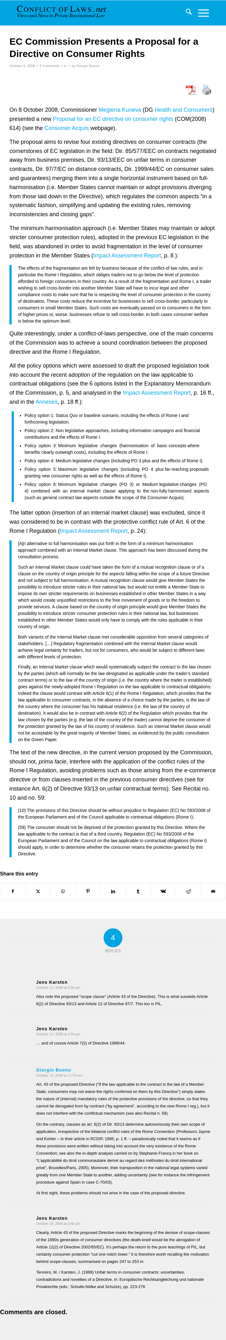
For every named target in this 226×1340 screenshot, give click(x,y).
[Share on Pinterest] (88, 891)
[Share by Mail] (213, 891)
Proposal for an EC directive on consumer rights (113, 119)
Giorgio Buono (87, 66)
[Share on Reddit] (188, 891)
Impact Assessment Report (127, 255)
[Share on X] (38, 891)
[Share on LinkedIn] (113, 891)
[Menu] (200, 12)
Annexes (47, 402)
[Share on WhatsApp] (63, 891)
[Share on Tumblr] (138, 891)
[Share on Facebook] (12, 891)
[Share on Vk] (163, 891)
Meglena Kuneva (120, 110)
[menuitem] (185, 12)
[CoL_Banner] (65, 12)
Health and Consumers (183, 110)
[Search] (185, 12)
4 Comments (49, 66)
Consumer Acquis (66, 128)
